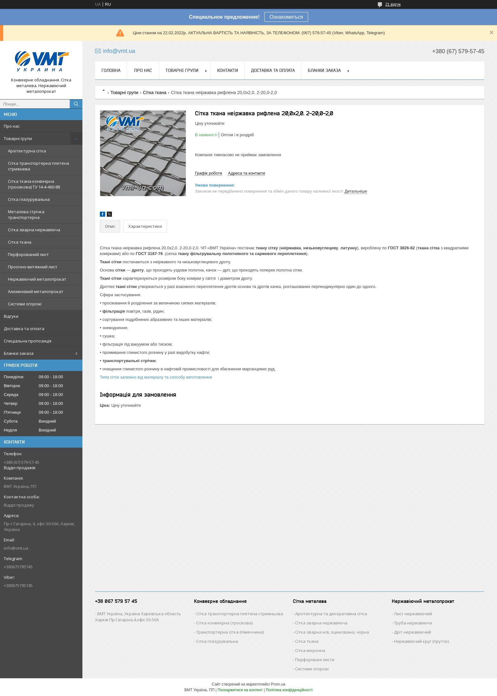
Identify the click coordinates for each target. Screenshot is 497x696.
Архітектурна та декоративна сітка (331, 613)
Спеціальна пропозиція (27, 341)
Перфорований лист (28, 254)
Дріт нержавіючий (412, 632)
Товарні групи (18, 138)
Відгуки (11, 316)
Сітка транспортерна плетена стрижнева (38, 166)
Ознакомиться (286, 17)
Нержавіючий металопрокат (37, 279)
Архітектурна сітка (27, 151)
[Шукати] (76, 104)
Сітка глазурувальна (29, 199)
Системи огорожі (25, 304)
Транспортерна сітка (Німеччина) (230, 632)
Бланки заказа (19, 353)
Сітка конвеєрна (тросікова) (224, 623)
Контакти (227, 70)
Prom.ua (278, 684)
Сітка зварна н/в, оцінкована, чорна (332, 632)
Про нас (12, 126)
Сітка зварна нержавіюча (34, 230)
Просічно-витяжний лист (32, 267)
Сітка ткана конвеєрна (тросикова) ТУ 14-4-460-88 (34, 184)
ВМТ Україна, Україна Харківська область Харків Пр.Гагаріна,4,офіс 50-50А (138, 617)
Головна (110, 70)
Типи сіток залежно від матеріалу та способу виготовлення (156, 377)
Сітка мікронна (310, 650)
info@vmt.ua (16, 548)
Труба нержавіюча (413, 623)
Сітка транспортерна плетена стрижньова (239, 613)
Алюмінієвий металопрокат (35, 291)
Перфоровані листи (314, 659)
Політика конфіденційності (289, 690)
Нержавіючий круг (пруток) (421, 641)
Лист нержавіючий (413, 613)
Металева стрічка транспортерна (26, 214)
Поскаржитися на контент (239, 690)
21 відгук (393, 4)
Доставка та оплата (24, 328)
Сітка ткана (19, 242)
